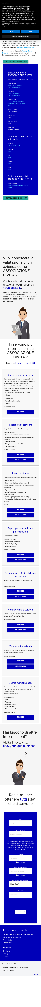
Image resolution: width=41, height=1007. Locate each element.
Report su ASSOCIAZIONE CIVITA (16, 61)
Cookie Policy (7, 943)
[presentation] (23, 904)
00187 (9, 157)
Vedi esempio (20, 460)
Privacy (5, 954)
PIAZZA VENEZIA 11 (14, 145)
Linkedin (36, 974)
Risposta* (20, 891)
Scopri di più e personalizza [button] (20, 36)
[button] (38, 3)
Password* (20, 854)
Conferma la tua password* (20, 867)
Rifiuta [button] (11, 31)
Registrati (20, 912)
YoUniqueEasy (12, 287)
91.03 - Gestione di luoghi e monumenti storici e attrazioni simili (16, 103)
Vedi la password (21, 862)
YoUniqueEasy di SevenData (25, 47)
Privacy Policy (8, 940)
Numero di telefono (20, 830)
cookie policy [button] (29, 14)
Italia (9, 169)
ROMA (9, 151)
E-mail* (20, 819)
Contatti (6, 956)
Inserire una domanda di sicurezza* (20, 880)
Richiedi (20, 411)
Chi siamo (6, 951)
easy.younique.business (19, 746)
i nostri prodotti (25, 363)
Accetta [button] (30, 31)
